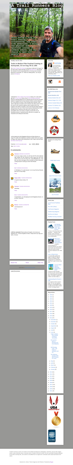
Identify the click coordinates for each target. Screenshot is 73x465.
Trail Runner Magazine (53, 209)
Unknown (16, 153)
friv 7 (15, 168)
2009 (51, 380)
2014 (51, 317)
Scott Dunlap (19, 144)
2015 (51, 315)
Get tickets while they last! (16, 140)
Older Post (40, 262)
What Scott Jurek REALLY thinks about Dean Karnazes (58, 240)
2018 (51, 309)
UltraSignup (17, 73)
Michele (16, 204)
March (52, 365)
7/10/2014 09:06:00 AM (26, 177)
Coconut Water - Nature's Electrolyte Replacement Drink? (58, 267)
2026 (51, 294)
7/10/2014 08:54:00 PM (22, 194)
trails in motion (16, 146)
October (53, 323)
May (52, 361)
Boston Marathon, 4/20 (53, 95)
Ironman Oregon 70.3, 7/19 (54, 100)
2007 (51, 384)
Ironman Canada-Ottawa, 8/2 (55, 103)
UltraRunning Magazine (53, 211)
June (52, 332)
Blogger (51, 462)
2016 (51, 313)
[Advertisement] (27, 248)
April (52, 363)
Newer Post (14, 262)
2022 (51, 301)
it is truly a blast (18, 98)
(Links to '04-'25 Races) (53, 108)
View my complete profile (54, 75)
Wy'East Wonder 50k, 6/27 (54, 97)
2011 (51, 376)
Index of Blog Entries (53, 254)
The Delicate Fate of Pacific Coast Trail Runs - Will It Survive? (57, 227)
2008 (51, 382)
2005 (51, 388)
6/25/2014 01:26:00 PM (24, 153)
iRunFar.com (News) (53, 214)
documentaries (36, 98)
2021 (51, 303)
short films (31, 98)
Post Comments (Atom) (30, 267)
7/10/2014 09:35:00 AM (24, 186)
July (52, 330)
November (53, 321)
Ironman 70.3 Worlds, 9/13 (54, 105)
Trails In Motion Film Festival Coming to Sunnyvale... (54, 335)
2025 (51, 296)
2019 (51, 307)
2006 (51, 386)
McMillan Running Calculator (55, 216)
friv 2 (15, 194)
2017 (51, 311)
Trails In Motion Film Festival (19, 68)
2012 (51, 374)
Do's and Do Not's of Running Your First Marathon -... (55, 342)
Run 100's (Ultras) (52, 206)
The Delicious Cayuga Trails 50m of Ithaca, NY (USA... (55, 356)
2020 (51, 305)
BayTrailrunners (33, 69)
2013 (51, 372)
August (53, 328)
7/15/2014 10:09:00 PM (23, 204)
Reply (15, 163)
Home (27, 262)
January (53, 369)
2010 (51, 378)
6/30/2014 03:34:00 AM (22, 168)
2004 (51, 390)
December (53, 319)
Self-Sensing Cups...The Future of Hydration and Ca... (54, 350)
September (53, 326)
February (53, 367)
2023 (51, 299)
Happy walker (17, 177)
